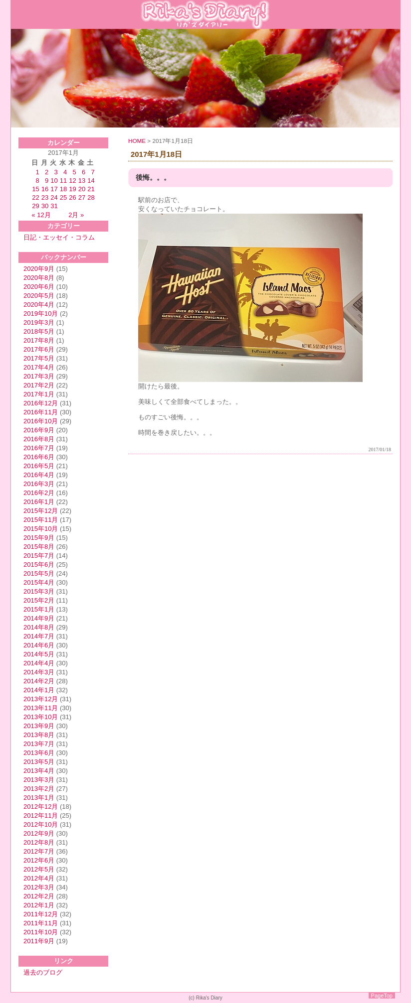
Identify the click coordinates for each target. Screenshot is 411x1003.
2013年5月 (38, 761)
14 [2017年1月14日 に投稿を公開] (90, 180)
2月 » (76, 215)
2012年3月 (38, 887)
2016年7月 (38, 448)
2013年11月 (40, 708)
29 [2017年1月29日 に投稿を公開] (35, 206)
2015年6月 (38, 564)
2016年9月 (38, 430)
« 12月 (40, 215)
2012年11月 (40, 815)
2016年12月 (40, 403)
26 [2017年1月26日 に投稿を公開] (72, 197)
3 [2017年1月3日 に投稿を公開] (56, 172)
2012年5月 (38, 869)
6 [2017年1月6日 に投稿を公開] (83, 172)
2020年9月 (38, 268)
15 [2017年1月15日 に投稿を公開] (35, 189)
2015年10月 (40, 528)
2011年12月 (40, 914)
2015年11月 (40, 519)
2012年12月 (40, 806)
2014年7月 (38, 636)
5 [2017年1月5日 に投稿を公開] (74, 172)
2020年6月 (38, 286)
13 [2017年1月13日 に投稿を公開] (81, 180)
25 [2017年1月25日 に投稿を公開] (63, 197)
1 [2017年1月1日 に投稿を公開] (37, 172)
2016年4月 (38, 475)
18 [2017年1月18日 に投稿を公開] (63, 189)
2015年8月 (38, 546)
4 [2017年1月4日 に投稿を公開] (65, 172)
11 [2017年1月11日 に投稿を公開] (63, 180)
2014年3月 (38, 672)
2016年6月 (38, 457)
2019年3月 (38, 322)
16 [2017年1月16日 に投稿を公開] (44, 189)
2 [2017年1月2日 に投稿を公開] (46, 172)
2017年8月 (38, 340)
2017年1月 (38, 394)
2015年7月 (38, 555)
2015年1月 (38, 609)
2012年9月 (38, 833)
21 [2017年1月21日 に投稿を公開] (90, 189)
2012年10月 (40, 824)
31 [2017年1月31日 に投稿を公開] (53, 206)
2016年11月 (40, 412)
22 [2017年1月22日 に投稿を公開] (35, 197)
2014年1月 (38, 690)
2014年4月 (38, 663)
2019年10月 (40, 313)
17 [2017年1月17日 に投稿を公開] (53, 189)
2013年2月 (38, 788)
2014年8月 (38, 627)
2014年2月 (38, 681)
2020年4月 (38, 304)
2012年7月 (38, 851)
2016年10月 (40, 421)
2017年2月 (38, 385)
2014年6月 (38, 645)
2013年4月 (38, 770)
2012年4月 (38, 878)
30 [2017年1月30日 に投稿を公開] (44, 206)
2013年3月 (38, 779)
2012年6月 (38, 860)
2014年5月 (38, 654)
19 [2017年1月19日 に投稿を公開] (72, 189)
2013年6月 (38, 752)
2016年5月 (38, 466)
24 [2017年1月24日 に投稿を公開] (53, 197)
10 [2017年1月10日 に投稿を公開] (53, 180)
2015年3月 (38, 591)
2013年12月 (40, 699)
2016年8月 (38, 439)
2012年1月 (38, 905)
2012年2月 (38, 896)
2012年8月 (38, 842)
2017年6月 (38, 349)
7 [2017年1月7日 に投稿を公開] (92, 172)
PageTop (382, 996)
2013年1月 (38, 797)
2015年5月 (38, 573)
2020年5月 (38, 295)
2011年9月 (38, 941)
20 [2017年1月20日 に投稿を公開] (81, 189)
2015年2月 (38, 600)
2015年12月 (40, 510)
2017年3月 (38, 376)
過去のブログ (42, 972)
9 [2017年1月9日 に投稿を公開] (46, 180)
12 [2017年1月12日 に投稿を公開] (72, 180)
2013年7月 (38, 744)
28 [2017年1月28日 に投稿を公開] (90, 197)
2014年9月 (38, 618)
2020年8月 (38, 277)
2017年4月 (38, 367)
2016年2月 (38, 493)
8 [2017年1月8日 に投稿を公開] (37, 180)
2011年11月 (40, 923)
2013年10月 (40, 717)
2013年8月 (38, 735)
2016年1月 (38, 501)
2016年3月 (38, 484)
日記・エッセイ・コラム (59, 237)
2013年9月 (38, 726)
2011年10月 (40, 932)
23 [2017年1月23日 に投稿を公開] (44, 197)
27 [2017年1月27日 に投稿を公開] (81, 197)
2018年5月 (38, 331)
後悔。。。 (153, 177)
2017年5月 (38, 358)
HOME (137, 140)
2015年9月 (38, 537)
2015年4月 (38, 582)
